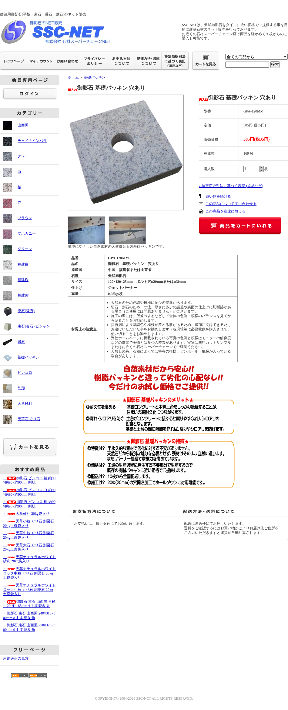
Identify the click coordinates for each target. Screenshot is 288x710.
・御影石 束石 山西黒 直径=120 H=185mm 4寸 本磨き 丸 (29, 603)
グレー (23, 156)
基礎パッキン (28, 357)
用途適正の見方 (15, 658)
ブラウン (25, 218)
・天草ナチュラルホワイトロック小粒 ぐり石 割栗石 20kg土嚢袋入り (29, 589)
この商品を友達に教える (226, 211)
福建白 (23, 264)
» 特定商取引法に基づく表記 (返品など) (231, 186)
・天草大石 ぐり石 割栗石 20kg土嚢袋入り (28, 547)
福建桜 (23, 280)
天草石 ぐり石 (29, 419)
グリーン (25, 249)
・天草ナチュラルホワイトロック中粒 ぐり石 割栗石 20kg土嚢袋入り (29, 573)
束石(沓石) (26, 311)
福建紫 (23, 295)
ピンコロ (25, 372)
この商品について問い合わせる (231, 204)
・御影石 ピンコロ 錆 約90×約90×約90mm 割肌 (29, 480)
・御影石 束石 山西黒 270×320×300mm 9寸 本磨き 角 (29, 627)
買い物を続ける (218, 196)
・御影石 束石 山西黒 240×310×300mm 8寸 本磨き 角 (29, 615)
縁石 (21, 342)
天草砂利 (25, 403)
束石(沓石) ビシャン (34, 326)
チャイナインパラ (32, 141)
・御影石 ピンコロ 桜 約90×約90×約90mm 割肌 (29, 504)
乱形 (21, 388)
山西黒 (23, 125)
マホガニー (27, 233)
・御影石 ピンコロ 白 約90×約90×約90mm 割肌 (29, 492)
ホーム (73, 77)
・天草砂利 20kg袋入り (26, 513)
